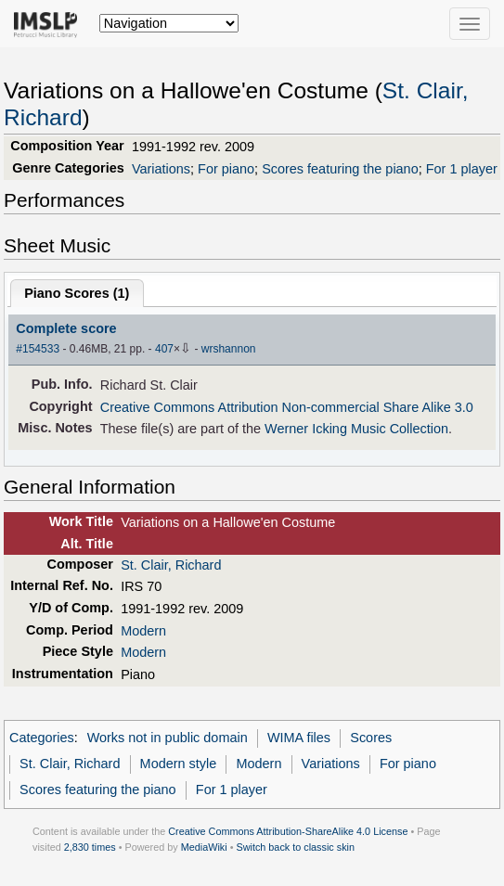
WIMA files (298, 737)
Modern (143, 630)
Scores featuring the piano (340, 168)
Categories (41, 737)
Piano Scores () (76, 293)
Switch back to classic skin (295, 847)
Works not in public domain (167, 737)
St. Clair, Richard (171, 565)
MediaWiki (204, 847)
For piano (226, 168)
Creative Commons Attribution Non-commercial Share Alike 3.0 (286, 407)
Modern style (178, 763)
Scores (371, 737)
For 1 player (462, 168)
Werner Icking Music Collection (356, 428)
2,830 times (90, 847)
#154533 (37, 348)
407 (164, 348)
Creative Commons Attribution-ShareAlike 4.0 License (287, 831)
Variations (161, 168)
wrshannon (228, 348)
